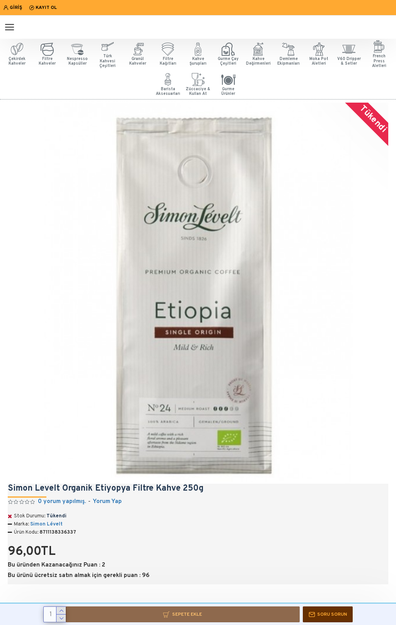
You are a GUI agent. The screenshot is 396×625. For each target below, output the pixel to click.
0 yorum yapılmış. (62, 501)
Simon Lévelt (46, 524)
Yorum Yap (107, 501)
